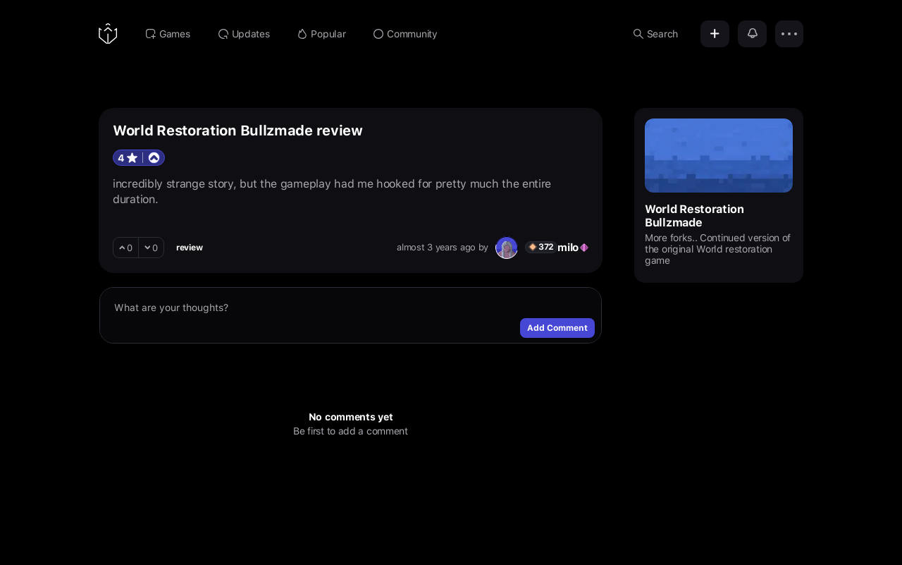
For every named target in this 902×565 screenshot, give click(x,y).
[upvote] (125, 247)
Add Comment (557, 328)
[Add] (714, 33)
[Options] (789, 33)
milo (568, 247)
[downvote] (151, 247)
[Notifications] (752, 33)
